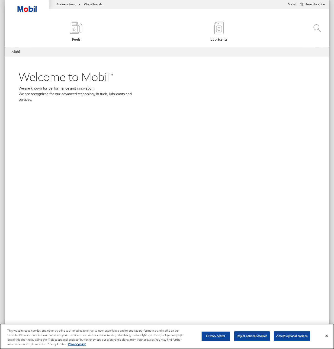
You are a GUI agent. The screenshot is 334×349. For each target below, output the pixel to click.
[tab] (151, 164)
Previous (14, 167)
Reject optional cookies (252, 336)
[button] (316, 32)
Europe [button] (164, 244)
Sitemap (18, 306)
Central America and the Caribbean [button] (164, 231)
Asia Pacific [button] (164, 218)
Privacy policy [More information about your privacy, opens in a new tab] (77, 344)
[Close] (326, 336)
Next (320, 167)
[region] (167, 336)
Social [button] (291, 4)
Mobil (16, 51)
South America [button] (164, 270)
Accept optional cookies (292, 336)
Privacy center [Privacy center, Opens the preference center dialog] (215, 336)
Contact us (39, 306)
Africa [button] (164, 205)
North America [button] (164, 257)
